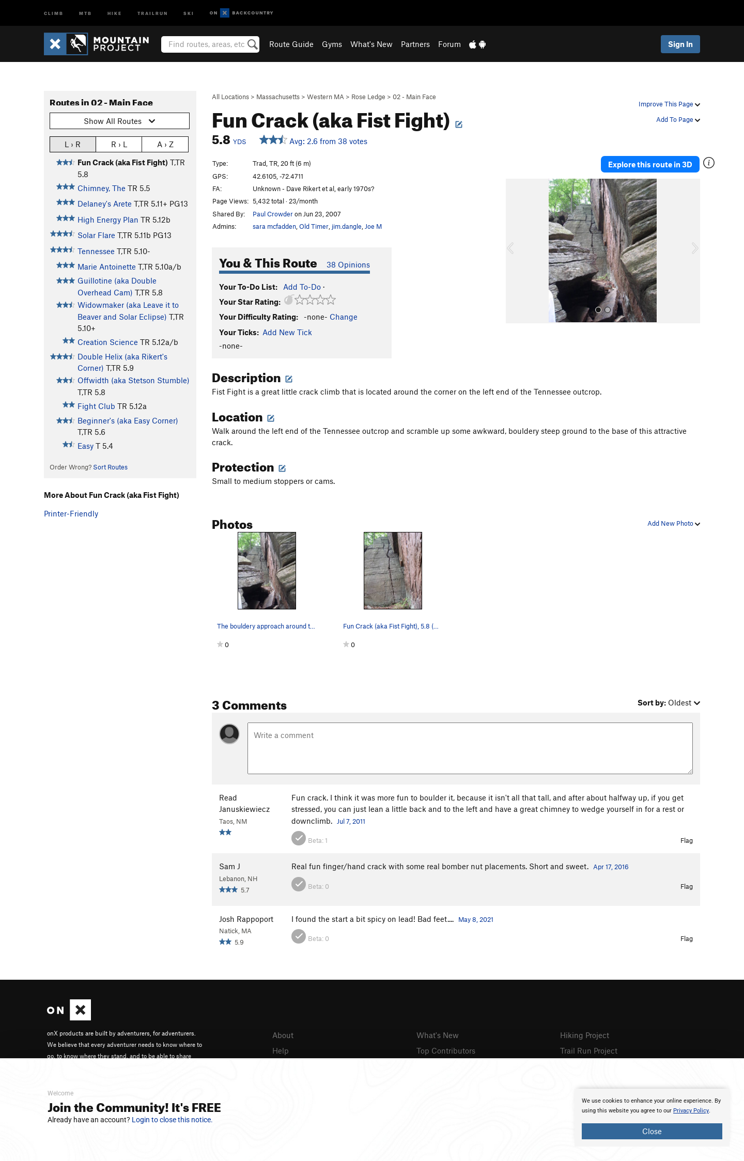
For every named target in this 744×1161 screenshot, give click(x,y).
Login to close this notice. (172, 1120)
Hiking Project (584, 1035)
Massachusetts (278, 96)
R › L (119, 144)
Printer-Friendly (71, 513)
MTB (85, 12)
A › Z (165, 144)
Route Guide (291, 44)
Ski (188, 12)
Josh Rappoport (246, 918)
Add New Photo (673, 523)
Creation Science (108, 342)
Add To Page (678, 119)
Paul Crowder (273, 214)
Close (652, 1131)
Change (344, 316)
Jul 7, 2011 (351, 821)
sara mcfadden (274, 226)
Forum (449, 44)
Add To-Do (302, 286)
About (282, 1035)
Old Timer (314, 226)
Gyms (332, 44)
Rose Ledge (368, 96)
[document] (652, 1117)
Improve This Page (669, 104)
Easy (86, 445)
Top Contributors (445, 1050)
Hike (114, 12)
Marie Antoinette (107, 266)
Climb (54, 12)
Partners (415, 44)
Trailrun (152, 12)
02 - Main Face (414, 96)
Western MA (325, 96)
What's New (371, 44)
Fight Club (96, 406)
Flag (686, 840)
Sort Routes (110, 467)
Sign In (680, 44)
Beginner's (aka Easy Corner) (128, 420)
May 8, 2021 (475, 919)
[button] (516, 251)
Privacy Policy (691, 1110)
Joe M (373, 226)
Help (280, 1050)
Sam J (229, 866)
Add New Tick (287, 332)
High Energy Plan (108, 219)
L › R (73, 144)
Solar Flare (96, 235)
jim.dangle (347, 226)
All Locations (230, 96)
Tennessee (96, 251)
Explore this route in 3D (650, 164)
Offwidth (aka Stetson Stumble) (134, 380)
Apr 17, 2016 (611, 866)
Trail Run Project (588, 1050)
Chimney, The (102, 188)
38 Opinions (348, 264)
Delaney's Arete (105, 203)
